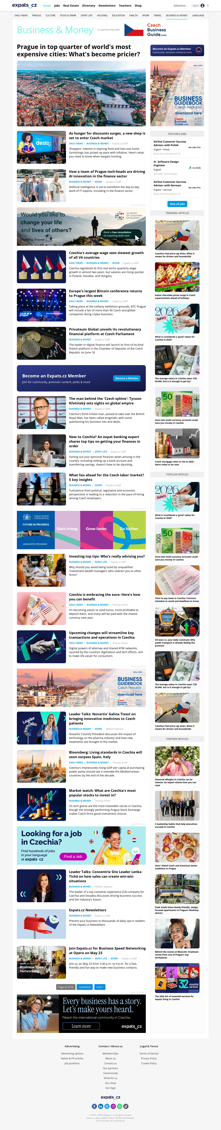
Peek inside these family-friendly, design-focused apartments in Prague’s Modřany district (177, 910)
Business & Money (177, 15)
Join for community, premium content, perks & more (56, 382)
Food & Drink (68, 15)
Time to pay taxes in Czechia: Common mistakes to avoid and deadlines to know (177, 600)
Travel (158, 15)
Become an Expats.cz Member (54, 376)
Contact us (110, 1063)
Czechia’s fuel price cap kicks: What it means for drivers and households (174, 255)
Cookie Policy (149, 1063)
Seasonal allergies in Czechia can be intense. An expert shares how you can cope (175, 782)
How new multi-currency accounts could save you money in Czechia (176, 421)
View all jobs (177, 204)
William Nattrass (114, 728)
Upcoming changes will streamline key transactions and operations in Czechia (102, 635)
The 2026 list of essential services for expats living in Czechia (174, 998)
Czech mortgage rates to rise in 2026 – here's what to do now (175, 463)
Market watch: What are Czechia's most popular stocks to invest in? (102, 792)
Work (145, 15)
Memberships (110, 1053)
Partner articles (177, 739)
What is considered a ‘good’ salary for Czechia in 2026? (175, 338)
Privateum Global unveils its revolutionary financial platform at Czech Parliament (105, 331)
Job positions (72, 1063)
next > (99, 987)
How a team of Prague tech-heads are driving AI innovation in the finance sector (107, 173)
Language (198, 15)
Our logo (110, 1088)
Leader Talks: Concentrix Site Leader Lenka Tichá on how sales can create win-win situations (105, 876)
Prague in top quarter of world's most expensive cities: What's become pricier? (78, 50)
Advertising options (72, 1053)
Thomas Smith (120, 604)
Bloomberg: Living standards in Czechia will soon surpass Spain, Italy (105, 754)
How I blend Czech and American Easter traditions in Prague (176, 867)
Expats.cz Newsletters (87, 910)
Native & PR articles (72, 1058)
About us (110, 1058)
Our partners (110, 1068)
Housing (102, 15)
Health (133, 15)
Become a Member (127, 378)
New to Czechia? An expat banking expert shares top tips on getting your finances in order (104, 441)
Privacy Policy (149, 1058)
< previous (85, 987)
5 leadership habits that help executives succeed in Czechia (176, 825)
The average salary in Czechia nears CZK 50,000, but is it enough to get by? (176, 380)
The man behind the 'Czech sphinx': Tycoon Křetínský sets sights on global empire (105, 400)
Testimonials (110, 1073)
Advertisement (196, 58)
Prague (36, 15)
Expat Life (86, 15)
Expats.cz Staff (120, 143)
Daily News (21, 15)
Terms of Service (149, 1053)
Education (118, 15)
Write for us (110, 1078)
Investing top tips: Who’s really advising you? (107, 556)
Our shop (110, 1083)
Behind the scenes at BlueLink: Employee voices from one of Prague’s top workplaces (176, 954)
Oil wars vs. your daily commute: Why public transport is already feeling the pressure (175, 642)
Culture (50, 15)
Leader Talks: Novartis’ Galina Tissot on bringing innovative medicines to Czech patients (102, 718)
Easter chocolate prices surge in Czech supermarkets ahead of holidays (175, 297)
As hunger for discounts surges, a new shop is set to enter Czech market (107, 135)
